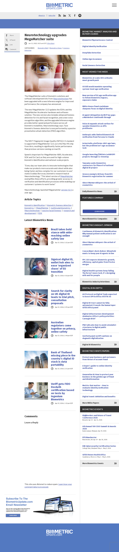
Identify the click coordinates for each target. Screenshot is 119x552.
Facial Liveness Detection (93, 65)
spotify (79, 15)
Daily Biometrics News (92, 191)
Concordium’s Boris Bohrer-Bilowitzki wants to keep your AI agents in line (99, 252)
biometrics (29, 208)
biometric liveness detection (59, 205)
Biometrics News (56, 48)
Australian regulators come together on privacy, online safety (63, 327)
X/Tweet (12, 40)
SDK (40, 213)
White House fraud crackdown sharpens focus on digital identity (97, 107)
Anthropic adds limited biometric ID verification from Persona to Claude (98, 135)
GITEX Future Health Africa (99, 456)
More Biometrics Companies (94, 219)
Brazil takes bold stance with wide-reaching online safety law (62, 234)
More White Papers (90, 403)
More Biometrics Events (93, 463)
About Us (42, 15)
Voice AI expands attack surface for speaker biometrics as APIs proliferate (98, 125)
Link (11, 44)
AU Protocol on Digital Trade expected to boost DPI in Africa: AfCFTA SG (99, 295)
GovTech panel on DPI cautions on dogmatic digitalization (97, 337)
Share (12, 35)
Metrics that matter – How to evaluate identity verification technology (95, 387)
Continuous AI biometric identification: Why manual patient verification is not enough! (99, 233)
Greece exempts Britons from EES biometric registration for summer (97, 175)
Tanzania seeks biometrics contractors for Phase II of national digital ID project (97, 165)
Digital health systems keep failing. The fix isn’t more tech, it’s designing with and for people (98, 273)
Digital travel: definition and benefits (98, 396)
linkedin (64, 15)
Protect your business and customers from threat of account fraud (99, 358)
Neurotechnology (61, 98)
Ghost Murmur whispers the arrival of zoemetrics (98, 184)
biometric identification (35, 205)
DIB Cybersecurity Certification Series (99, 447)
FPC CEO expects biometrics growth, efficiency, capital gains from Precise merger (98, 262)
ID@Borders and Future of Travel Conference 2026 (99, 417)
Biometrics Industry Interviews (96, 282)
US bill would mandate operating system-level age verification (97, 87)
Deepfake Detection (91, 53)
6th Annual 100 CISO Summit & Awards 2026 (99, 428)
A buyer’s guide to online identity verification (97, 367)
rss (59, 15)
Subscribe (52, 15)
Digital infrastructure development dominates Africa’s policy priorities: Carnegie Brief (98, 316)
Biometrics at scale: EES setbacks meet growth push (97, 79)
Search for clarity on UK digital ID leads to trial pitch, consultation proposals (62, 297)
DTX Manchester (99, 438)
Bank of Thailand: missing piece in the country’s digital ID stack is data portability (63, 358)
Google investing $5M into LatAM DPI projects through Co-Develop (98, 155)
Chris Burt (50, 43)
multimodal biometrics (60, 208)
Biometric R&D (43, 48)
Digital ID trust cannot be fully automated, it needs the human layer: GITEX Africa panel (99, 305)
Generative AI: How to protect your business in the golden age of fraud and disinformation (98, 376)
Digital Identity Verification (94, 46)
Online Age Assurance (92, 59)
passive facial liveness (51, 210)
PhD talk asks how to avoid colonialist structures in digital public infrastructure (99, 327)
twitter (69, 15)
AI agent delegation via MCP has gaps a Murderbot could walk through (98, 116)
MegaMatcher (66, 176)
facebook (74, 15)
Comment (13, 49)
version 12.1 (66, 190)
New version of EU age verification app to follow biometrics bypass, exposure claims (99, 97)
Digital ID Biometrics (91, 344)
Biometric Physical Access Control (97, 40)
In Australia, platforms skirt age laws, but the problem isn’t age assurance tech (99, 145)
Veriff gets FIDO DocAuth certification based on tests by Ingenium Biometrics (62, 391)
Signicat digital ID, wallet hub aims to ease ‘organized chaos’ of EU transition (62, 265)
